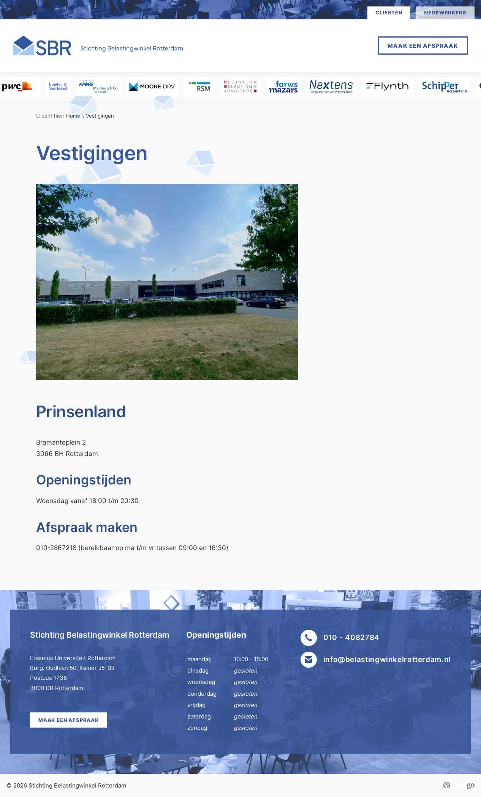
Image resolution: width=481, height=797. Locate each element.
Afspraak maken (292, 45)
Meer (347, 45)
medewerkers (445, 13)
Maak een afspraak (423, 45)
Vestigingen (100, 116)
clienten (388, 13)
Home (238, 45)
